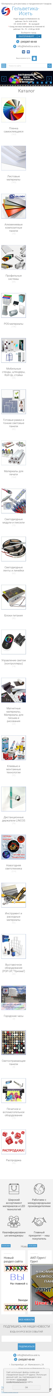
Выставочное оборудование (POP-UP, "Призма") (13, 968)
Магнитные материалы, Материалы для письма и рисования (13, 715)
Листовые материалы (13, 178)
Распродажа (13, 1160)
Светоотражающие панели (13, 1062)
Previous (4, 78)
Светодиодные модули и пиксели (14, 521)
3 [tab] (37, 83)
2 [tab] (33, 83)
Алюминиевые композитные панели (14, 227)
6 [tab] (51, 83)
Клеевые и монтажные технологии (13, 769)
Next (49, 78)
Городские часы (13, 1016)
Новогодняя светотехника (13, 867)
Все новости (26, 1319)
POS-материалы (13, 323)
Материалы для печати (13, 473)
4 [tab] (42, 83)
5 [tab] (46, 83)
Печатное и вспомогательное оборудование (13, 1112)
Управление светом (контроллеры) (13, 662)
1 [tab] (29, 83)
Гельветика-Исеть (25, 11)
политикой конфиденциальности (16, 1380)
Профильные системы (14, 277)
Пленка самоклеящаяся (13, 130)
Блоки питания (13, 615)
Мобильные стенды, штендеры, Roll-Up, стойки (13, 371)
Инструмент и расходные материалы (13, 916)
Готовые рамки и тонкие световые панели (13, 423)
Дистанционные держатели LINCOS (13, 819)
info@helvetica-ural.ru (29, 46)
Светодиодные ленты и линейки (13, 569)
